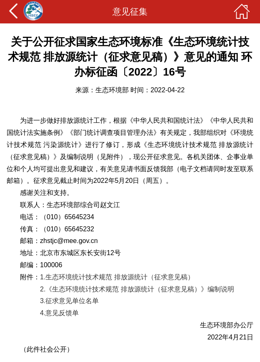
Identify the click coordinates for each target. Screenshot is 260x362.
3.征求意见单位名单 (69, 300)
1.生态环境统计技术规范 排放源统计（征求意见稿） (117, 277)
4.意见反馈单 (59, 312)
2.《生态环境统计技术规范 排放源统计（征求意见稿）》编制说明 (137, 289)
